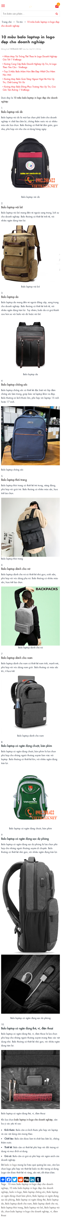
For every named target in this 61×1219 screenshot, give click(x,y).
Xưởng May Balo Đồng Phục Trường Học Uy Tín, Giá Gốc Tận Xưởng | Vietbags (29, 88)
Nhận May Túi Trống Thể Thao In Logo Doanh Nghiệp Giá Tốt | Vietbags (30, 58)
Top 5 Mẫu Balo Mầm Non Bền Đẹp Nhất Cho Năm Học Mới (29, 73)
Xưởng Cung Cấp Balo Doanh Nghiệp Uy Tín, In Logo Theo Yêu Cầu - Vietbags (30, 65)
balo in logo (11, 1164)
